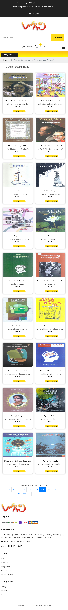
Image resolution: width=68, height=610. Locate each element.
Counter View (17, 326)
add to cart (19, 111)
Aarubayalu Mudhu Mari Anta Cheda (51, 281)
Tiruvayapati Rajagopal (49, 464)
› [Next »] (29, 494)
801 (24, 494)
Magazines (5, 567)
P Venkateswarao (15, 104)
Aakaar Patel (48, 419)
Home (5, 60)
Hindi (3, 594)
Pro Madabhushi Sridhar (17, 149)
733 (36, 489)
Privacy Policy (7, 574)
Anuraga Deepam (18, 416)
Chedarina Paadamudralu (18, 371)
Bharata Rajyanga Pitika (17, 146)
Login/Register (34, 14)
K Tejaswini (15, 194)
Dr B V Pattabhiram (48, 149)
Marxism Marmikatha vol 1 (50, 371)
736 (55, 489)
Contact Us (6, 570)
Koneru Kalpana (16, 239)
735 (48, 489)
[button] (9, 55)
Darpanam (18, 236)
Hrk (48, 284)
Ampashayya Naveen (16, 419)
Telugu (4, 587)
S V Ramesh (48, 194)
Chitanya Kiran (48, 374)
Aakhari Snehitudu (50, 461)
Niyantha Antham (50, 416)
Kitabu (17, 191)
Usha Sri (15, 284)
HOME (4, 559)
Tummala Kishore (15, 464)
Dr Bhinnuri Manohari (48, 329)
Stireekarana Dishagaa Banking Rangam (20, 461)
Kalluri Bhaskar (15, 329)
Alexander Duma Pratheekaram (17, 101)
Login (27, 46)
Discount (5, 563)
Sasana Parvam (50, 326)
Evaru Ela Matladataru (18, 281)
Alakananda (50, 236)
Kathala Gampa (50, 191)
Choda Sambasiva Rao (49, 104)
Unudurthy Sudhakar (15, 374)
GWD (33, 605)
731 (23, 489)
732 (29, 489)
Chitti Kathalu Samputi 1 (50, 101)
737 (7, 494)
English (4, 591)
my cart (40, 46)
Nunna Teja (48, 239)
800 (18, 494)
